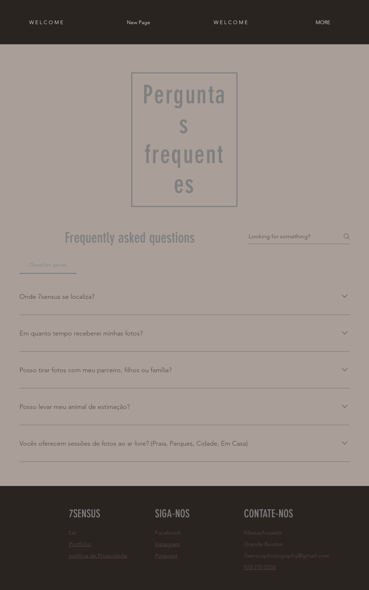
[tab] (47, 264)
